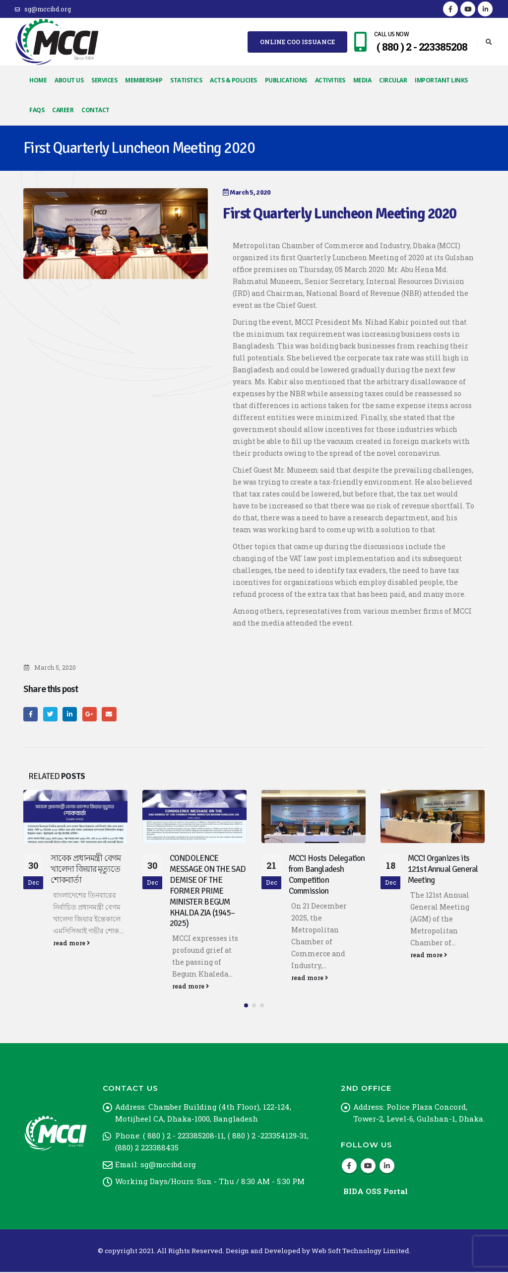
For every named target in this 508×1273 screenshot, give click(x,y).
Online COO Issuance (297, 42)
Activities (330, 80)
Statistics (186, 80)
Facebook (30, 714)
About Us (69, 80)
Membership (143, 80)
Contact (95, 110)
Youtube (368, 1166)
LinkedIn (70, 714)
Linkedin (387, 1166)
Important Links (441, 80)
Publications (286, 80)
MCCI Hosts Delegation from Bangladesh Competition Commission (327, 874)
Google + (89, 714)
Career (62, 110)
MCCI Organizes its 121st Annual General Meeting (443, 869)
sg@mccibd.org (43, 9)
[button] (246, 1006)
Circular (393, 80)
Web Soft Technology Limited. (361, 1251)
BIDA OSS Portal (375, 1192)
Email (109, 714)
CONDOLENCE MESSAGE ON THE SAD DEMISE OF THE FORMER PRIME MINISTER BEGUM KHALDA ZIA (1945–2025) (208, 890)
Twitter (50, 714)
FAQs (36, 110)
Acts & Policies (233, 80)
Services (104, 80)
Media (362, 80)
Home (38, 80)
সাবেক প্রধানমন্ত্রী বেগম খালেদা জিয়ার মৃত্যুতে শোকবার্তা (86, 869)
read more (71, 943)
